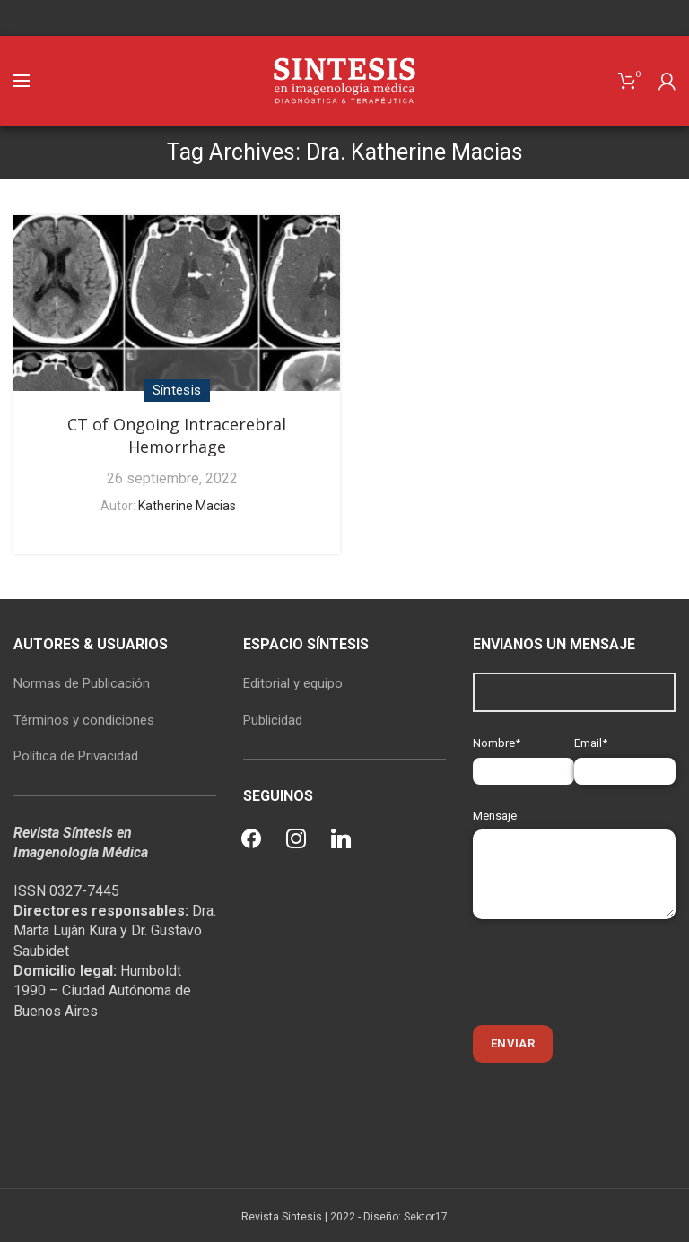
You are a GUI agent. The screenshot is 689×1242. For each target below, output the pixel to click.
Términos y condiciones (83, 720)
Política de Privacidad (75, 756)
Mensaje (574, 844)
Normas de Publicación (81, 683)
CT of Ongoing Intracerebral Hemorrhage (176, 435)
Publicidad (272, 720)
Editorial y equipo (293, 683)
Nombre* (523, 756)
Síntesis (177, 390)
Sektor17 (426, 1217)
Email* (625, 756)
